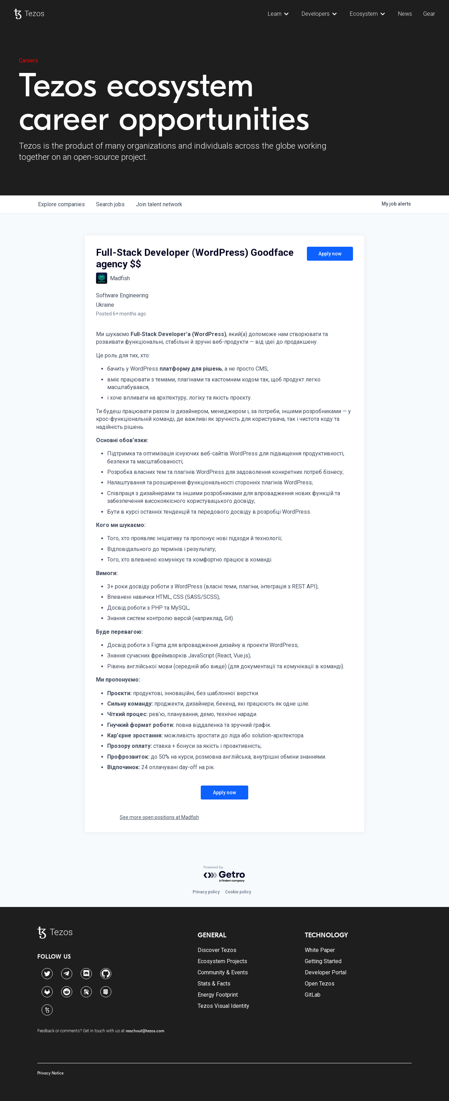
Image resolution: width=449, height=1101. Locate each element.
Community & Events (223, 972)
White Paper (320, 950)
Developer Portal (325, 972)
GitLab (313, 994)
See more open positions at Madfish (159, 817)
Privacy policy (206, 892)
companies (61, 204)
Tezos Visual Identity (223, 1006)
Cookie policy (238, 892)
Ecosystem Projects (222, 961)
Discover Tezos (217, 950)
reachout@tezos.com (145, 1030)
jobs (110, 204)
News (405, 13)
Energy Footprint (218, 994)
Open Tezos (319, 983)
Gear (429, 13)
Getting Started (323, 961)
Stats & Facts (214, 983)
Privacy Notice (50, 1073)
